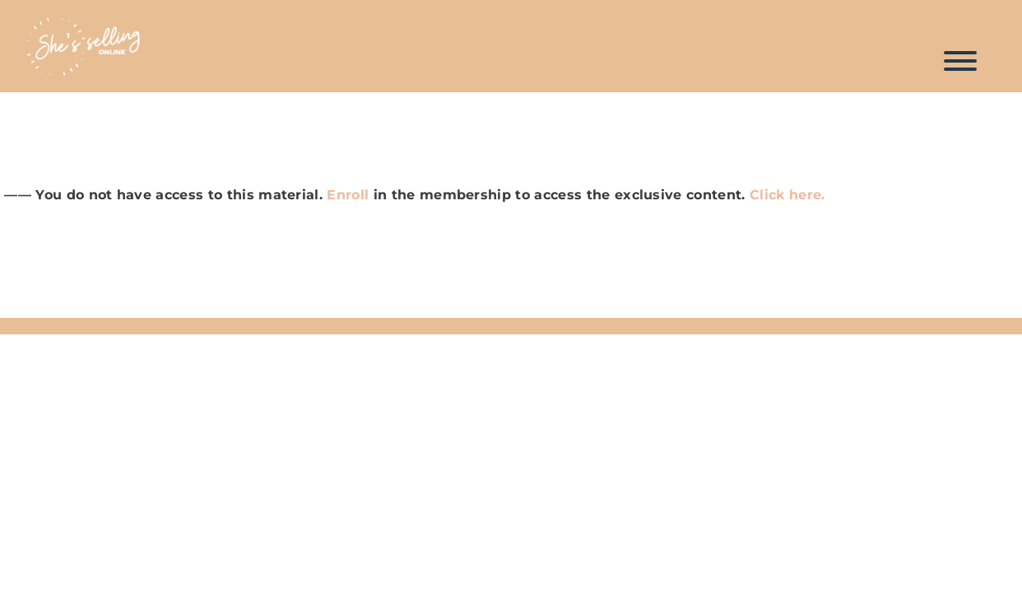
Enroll (348, 195)
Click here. (789, 195)
